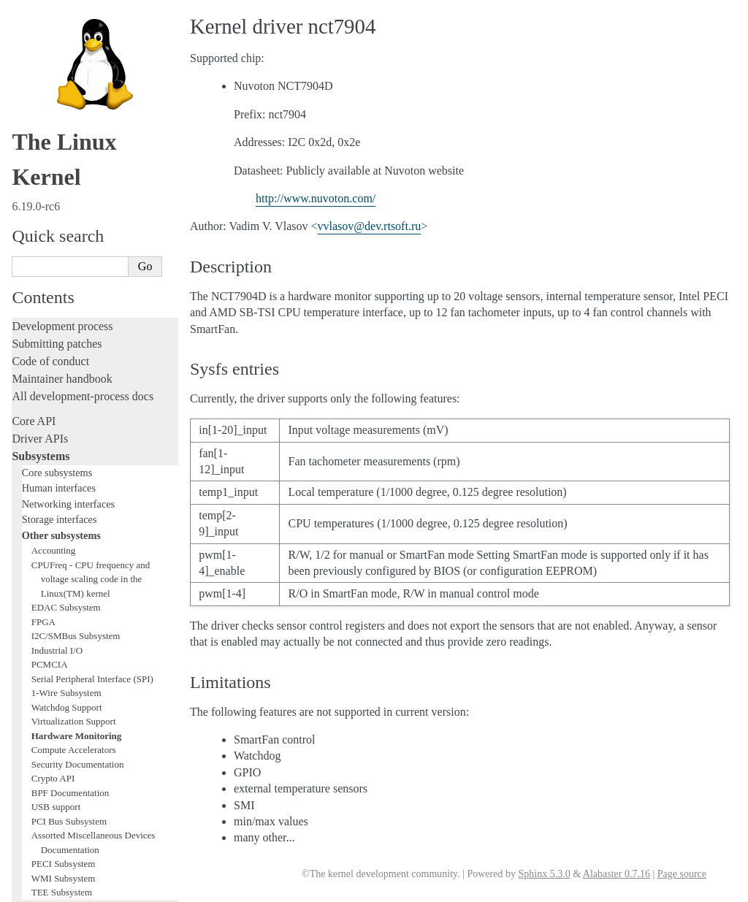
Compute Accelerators (73, 294)
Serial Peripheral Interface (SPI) (92, 223)
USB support (56, 351)
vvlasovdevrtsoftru (369, 226)
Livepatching (42, 601)
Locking (31, 453)
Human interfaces (59, 33)
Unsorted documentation (69, 805)
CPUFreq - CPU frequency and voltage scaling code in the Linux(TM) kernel (90, 124)
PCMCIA (49, 209)
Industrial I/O (57, 195)
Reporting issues (50, 678)
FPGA (43, 166)
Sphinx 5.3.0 (544, 873)
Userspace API (46, 713)
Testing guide (43, 530)
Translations (40, 830)
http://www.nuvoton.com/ (315, 198)
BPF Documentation (70, 337)
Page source (681, 873)
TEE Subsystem (61, 437)
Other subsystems (61, 80)
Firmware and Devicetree (71, 755)
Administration (47, 643)
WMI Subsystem (63, 423)
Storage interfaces (59, 64)
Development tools (56, 513)
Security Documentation (77, 309)
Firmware (34, 738)
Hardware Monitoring (76, 280)
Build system (42, 660)
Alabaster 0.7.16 (616, 873)
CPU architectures (54, 780)
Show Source (43, 888)
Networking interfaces (68, 49)
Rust (22, 618)
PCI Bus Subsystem (69, 366)
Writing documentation (66, 495)
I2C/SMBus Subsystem (76, 180)
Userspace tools (48, 695)
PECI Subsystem (63, 408)
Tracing (29, 565)
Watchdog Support (66, 252)
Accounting (53, 95)
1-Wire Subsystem (66, 237)
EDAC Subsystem (66, 152)
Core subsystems (57, 17)
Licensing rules (47, 478)
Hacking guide (46, 548)
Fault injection (46, 583)
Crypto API (53, 323)
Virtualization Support (73, 266)
